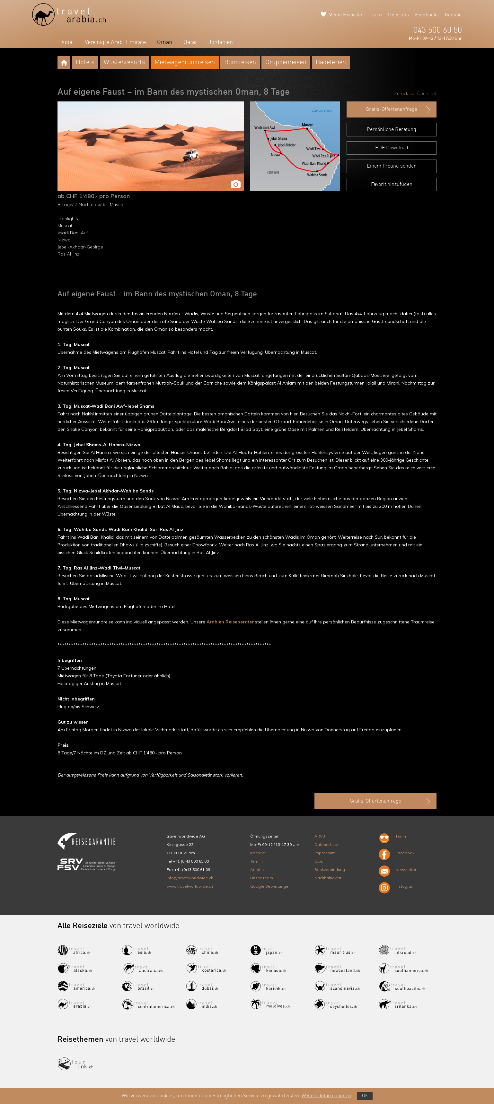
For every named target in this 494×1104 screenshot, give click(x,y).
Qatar (190, 42)
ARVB (319, 836)
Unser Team (261, 877)
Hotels (85, 62)
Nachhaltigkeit (327, 877)
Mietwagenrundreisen (184, 62)
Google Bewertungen (270, 886)
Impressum (325, 852)
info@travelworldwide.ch (190, 877)
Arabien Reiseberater (230, 622)
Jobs (318, 861)
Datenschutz (326, 844)
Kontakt (453, 15)
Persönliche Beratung (391, 129)
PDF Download (391, 148)
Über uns (398, 15)
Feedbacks (427, 15)
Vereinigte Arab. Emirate (115, 42)
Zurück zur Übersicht (415, 93)
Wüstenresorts (124, 62)
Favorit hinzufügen (391, 184)
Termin (256, 861)
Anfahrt (257, 869)
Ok (365, 1096)
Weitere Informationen (326, 1096)
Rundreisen (240, 62)
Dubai (66, 42)
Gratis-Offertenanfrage (399, 109)
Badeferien (331, 62)
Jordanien (220, 42)
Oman (164, 42)
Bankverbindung (329, 869)
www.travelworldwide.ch (190, 886)
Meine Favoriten (346, 15)
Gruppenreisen (285, 62)
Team (376, 15)
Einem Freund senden (392, 166)
